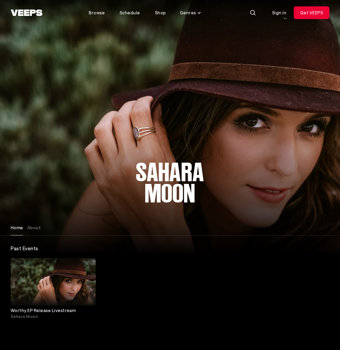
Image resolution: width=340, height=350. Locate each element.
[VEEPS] (26, 13)
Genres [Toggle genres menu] (190, 12)
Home (17, 227)
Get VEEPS (311, 12)
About (34, 227)
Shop (160, 12)
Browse (97, 12)
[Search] (252, 12)
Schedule (130, 12)
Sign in (279, 12)
